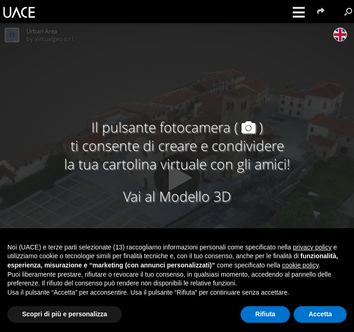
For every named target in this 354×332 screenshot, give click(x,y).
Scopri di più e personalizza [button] (64, 314)
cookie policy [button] (300, 265)
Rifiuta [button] (265, 314)
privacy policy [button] (312, 247)
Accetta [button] (320, 314)
